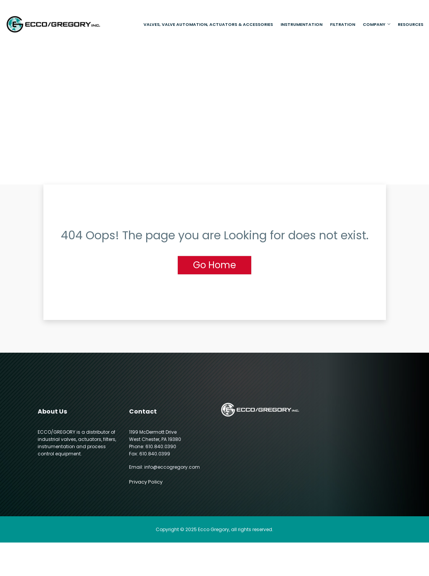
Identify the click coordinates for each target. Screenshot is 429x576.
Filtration (342, 24)
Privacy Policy (146, 481)
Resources (410, 24)
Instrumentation (301, 24)
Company (374, 24)
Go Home (214, 265)
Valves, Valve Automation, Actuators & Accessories (208, 24)
